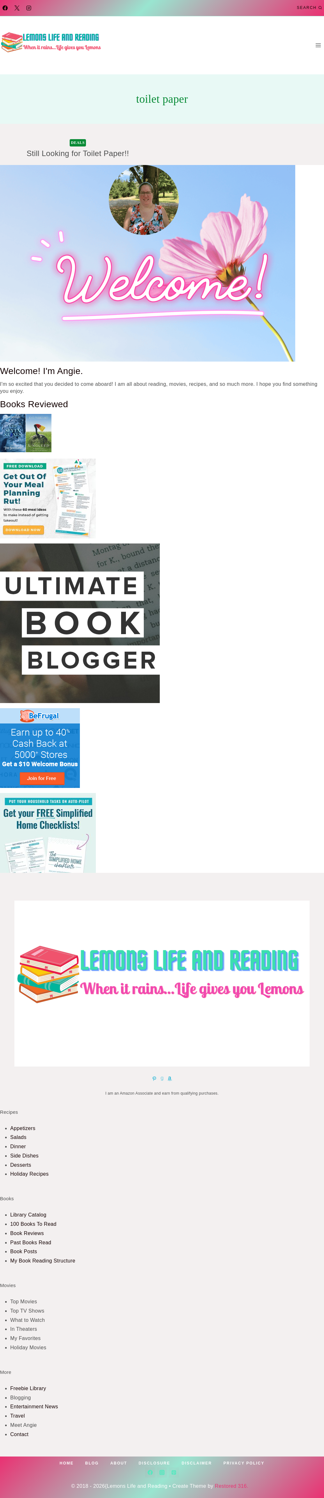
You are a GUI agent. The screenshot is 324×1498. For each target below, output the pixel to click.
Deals (78, 142)
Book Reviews (27, 1233)
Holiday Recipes (29, 1174)
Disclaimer (197, 1463)
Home (67, 1463)
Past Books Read (30, 1242)
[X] (17, 8)
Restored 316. (234, 1486)
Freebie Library (28, 1388)
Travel (17, 1416)
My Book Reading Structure (42, 1260)
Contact (19, 1434)
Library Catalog (28, 1214)
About (118, 1463)
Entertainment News (34, 1406)
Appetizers (22, 1128)
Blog (92, 1463)
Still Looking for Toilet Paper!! (78, 153)
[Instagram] (29, 8)
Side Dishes (24, 1155)
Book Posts (23, 1251)
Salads (18, 1137)
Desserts (20, 1165)
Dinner (18, 1146)
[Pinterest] (174, 1472)
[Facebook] (5, 8)
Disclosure (154, 1463)
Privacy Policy (243, 1463)
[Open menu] (318, 45)
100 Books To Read (33, 1224)
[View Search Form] (309, 8)
